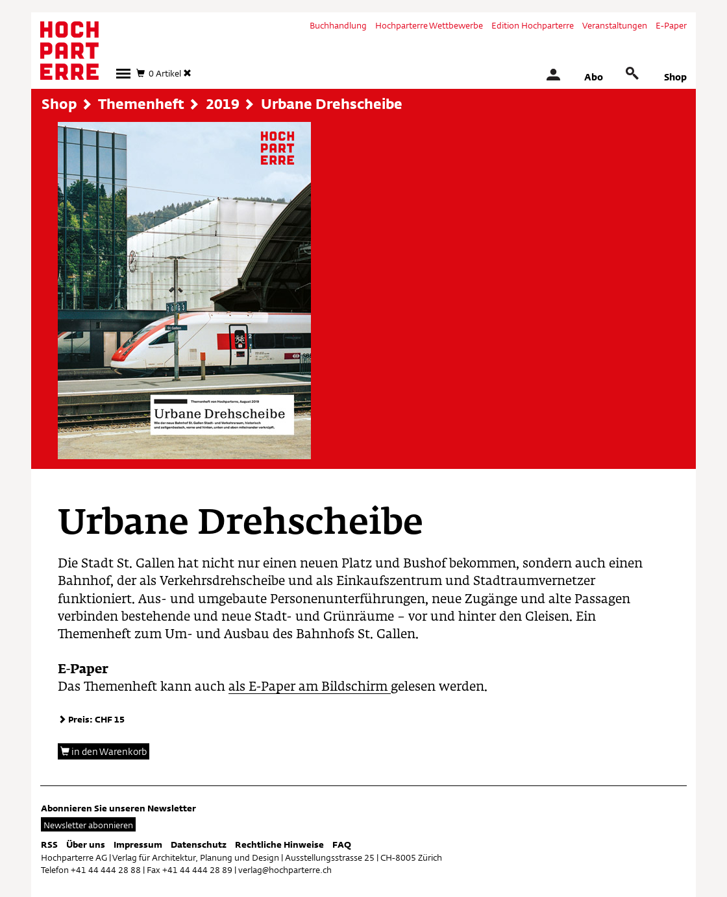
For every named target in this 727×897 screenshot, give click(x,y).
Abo (593, 77)
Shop (675, 77)
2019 (223, 104)
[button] (123, 73)
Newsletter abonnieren (88, 825)
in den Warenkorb (103, 751)
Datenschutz (199, 844)
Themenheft (141, 104)
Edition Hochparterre (532, 25)
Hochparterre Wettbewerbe (429, 25)
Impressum (138, 844)
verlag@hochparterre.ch (285, 870)
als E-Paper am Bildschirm (309, 687)
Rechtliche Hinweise (279, 844)
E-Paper (671, 25)
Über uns (85, 844)
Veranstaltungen (614, 25)
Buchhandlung (338, 25)
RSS (49, 844)
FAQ (341, 844)
